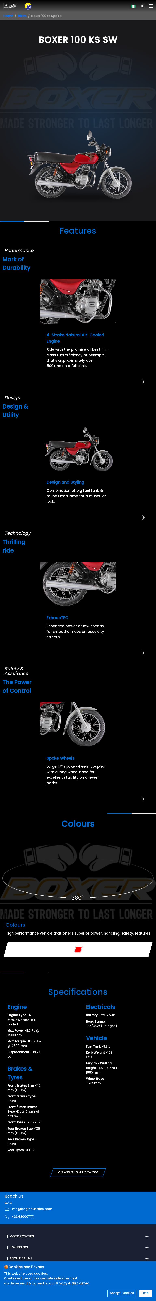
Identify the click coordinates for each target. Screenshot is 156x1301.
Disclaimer (80, 1283)
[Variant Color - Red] (78, 949)
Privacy (61, 1283)
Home (8, 16)
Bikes (22, 16)
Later (146, 1293)
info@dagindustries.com (31, 1209)
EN (142, 6)
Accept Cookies (122, 1293)
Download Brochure (77, 1172)
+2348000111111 (22, 1217)
